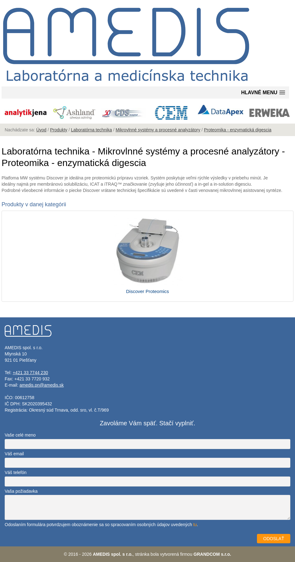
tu (195, 524)
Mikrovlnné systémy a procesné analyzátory (158, 129)
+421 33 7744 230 (30, 372)
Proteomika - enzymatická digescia (237, 129)
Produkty (58, 129)
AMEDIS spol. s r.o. (113, 554)
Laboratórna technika (91, 129)
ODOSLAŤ (273, 538)
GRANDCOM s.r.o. (212, 554)
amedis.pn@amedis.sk (41, 385)
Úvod (41, 129)
